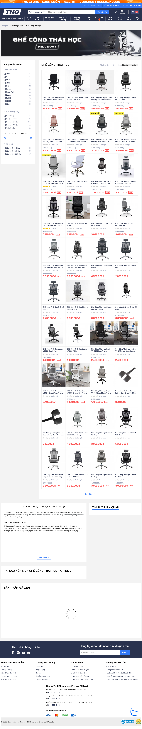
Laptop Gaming (6, 670)
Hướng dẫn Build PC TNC (115, 670)
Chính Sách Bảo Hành (79, 673)
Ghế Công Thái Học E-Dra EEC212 (53, 308)
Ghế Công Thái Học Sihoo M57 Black (125, 476)
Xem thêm (90, 494)
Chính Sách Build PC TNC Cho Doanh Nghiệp (122, 679)
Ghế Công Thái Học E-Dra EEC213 (125, 266)
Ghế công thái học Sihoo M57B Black (125, 434)
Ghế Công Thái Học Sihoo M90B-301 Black (101, 308)
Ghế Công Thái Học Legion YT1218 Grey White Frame (53, 392)
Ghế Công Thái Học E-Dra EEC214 (101, 266)
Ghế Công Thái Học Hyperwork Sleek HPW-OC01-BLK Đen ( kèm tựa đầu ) (53, 182)
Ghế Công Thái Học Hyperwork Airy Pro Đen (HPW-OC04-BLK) (101, 98)
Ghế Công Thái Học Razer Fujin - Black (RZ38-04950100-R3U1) (53, 98)
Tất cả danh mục (35, 12)
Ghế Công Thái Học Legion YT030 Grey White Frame (77, 392)
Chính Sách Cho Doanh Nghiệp (82, 679)
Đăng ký (125, 652)
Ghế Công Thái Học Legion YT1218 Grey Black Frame (125, 350)
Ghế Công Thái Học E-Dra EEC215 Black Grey (77, 434)
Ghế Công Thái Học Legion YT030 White (77, 350)
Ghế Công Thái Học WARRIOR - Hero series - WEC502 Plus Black (53, 224)
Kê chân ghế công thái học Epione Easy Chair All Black (53, 434)
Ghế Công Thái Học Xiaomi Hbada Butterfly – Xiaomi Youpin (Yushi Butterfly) (77, 266)
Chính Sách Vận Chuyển (80, 670)
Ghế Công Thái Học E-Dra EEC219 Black (125, 98)
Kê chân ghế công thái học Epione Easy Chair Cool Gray (125, 392)
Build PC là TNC (111, 666)
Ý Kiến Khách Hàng (43, 676)
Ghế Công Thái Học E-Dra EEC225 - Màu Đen (77, 98)
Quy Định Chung (77, 666)
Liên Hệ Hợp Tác (42, 679)
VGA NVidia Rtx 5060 (9, 679)
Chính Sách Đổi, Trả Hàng (80, 676)
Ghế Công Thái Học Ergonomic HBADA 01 (125, 224)
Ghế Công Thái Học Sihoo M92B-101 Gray (77, 308)
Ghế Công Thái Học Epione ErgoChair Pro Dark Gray (53, 476)
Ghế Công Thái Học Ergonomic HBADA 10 (101, 224)
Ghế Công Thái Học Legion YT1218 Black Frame (101, 350)
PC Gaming (5, 666)
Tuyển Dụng (40, 670)
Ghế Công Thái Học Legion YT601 (77, 224)
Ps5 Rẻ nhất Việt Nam (9, 676)
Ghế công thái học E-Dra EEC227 (126, 308)
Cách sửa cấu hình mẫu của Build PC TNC (121, 676)
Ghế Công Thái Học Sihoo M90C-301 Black (77, 476)
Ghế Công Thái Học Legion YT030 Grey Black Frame (101, 392)
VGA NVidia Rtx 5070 (8, 673)
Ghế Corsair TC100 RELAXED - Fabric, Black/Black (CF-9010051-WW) (77, 140)
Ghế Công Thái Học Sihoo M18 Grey (101, 434)
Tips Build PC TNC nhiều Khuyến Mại (119, 673)
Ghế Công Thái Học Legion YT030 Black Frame (53, 350)
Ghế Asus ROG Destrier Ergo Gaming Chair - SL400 (101, 182)
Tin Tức (38, 673)
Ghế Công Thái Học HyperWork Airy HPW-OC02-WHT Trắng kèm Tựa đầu (126, 140)
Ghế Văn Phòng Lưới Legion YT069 (77, 182)
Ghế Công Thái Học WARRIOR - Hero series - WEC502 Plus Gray (126, 182)
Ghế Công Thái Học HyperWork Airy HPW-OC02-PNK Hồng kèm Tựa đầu (53, 140)
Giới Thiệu (39, 666)
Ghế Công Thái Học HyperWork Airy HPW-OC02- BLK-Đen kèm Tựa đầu (101, 140)
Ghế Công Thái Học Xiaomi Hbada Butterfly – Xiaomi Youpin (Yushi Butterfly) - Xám (53, 266)
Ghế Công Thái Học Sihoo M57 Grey (101, 476)
